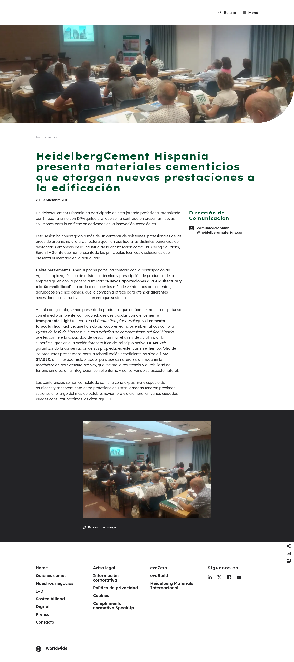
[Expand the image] (99, 527)
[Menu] (250, 13)
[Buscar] (227, 13)
